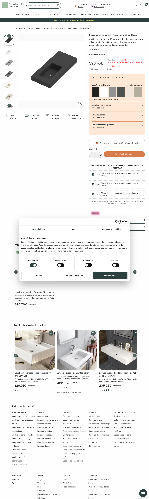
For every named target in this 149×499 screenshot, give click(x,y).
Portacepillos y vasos (122, 424)
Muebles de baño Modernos (23, 416)
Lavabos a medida (44, 431)
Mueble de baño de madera (23, 435)
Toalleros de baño (121, 416)
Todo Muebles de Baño (24, 28)
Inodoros (15, 479)
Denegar (38, 275)
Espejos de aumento (71, 416)
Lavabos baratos (44, 424)
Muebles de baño (21, 15)
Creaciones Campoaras (47, 494)
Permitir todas (110, 275)
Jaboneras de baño (122, 439)
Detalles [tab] (74, 229)
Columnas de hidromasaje (99, 424)
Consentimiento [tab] (38, 229)
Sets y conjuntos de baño (124, 420)
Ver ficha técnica (98, 54)
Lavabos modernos (45, 416)
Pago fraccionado (70, 487)
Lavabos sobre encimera (47, 420)
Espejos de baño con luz (73, 461)
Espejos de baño (51, 15)
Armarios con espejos (72, 427)
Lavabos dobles (43, 446)
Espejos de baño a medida (74, 450)
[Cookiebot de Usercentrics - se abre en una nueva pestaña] (117, 222)
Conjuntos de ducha (96, 431)
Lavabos (36, 15)
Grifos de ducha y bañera (98, 427)
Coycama (95, 50)
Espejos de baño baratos (73, 446)
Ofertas (66, 479)
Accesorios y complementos (115, 15)
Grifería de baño (70, 15)
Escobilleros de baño (122, 435)
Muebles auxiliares (89, 15)
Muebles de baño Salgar (22, 439)
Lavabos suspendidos (62, 28)
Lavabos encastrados (46, 439)
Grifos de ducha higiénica (98, 435)
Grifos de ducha (95, 416)
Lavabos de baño (43, 28)
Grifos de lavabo (95, 420)
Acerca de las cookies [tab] (111, 229)
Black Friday (67, 483)
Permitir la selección (74, 275)
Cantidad (93, 149)
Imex (39, 487)
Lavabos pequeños (45, 427)
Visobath (41, 483)
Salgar (40, 479)
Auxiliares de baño (19, 465)
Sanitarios (137, 15)
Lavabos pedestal (44, 435)
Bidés (14, 483)
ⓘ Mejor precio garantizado (100, 69)
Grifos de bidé (94, 446)
